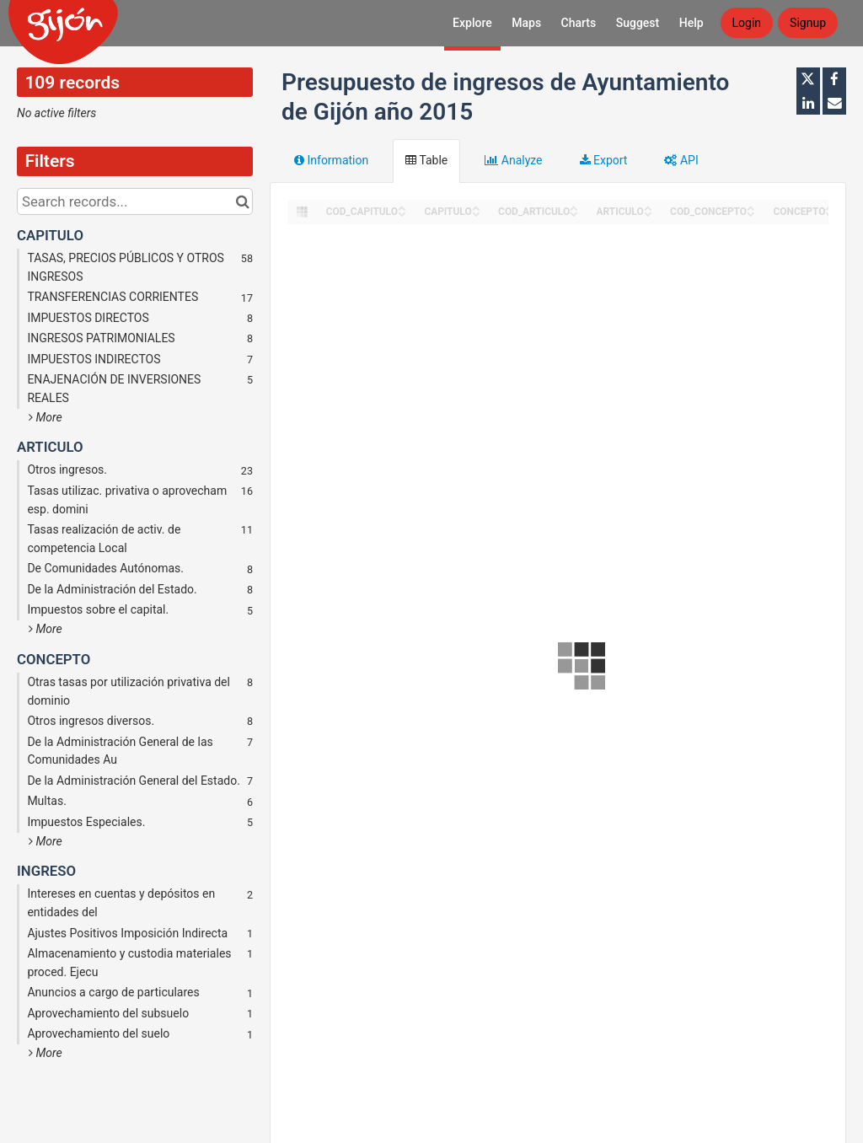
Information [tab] (331, 160)
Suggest (638, 23)
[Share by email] (834, 103)
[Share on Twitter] (808, 79)
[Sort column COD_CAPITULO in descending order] (402, 213)
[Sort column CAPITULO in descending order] (476, 213)
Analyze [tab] (513, 160)
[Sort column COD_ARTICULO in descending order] (574, 213)
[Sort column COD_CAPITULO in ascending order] (402, 207)
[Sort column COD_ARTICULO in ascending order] (574, 207)
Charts (579, 23)
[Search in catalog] (242, 201)
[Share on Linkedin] (808, 103)
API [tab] (681, 160)
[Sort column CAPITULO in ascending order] (476, 207)
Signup (808, 23)
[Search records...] (135, 201)
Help (691, 23)
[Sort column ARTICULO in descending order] (648, 213)
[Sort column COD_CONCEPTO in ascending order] (751, 207)
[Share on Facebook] (834, 79)
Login (747, 23)
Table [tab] (426, 160)
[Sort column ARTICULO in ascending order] (648, 207)
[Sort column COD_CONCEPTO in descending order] (751, 213)
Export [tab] (604, 160)
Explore (472, 23)
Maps (526, 23)
